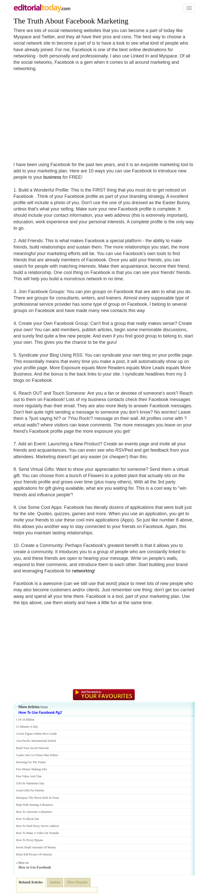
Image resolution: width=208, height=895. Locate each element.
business (52, 177)
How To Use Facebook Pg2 (40, 712)
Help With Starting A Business (34, 805)
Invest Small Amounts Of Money (36, 847)
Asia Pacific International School (36, 741)
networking (83, 570)
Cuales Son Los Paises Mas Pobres (37, 755)
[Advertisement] (56, 113)
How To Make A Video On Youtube (37, 833)
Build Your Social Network (32, 748)
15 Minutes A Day (27, 726)
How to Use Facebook (35, 867)
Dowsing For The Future (31, 762)
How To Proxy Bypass (29, 840)
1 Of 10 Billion (25, 719)
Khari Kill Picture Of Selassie (34, 854)
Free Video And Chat (28, 776)
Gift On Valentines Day (30, 783)
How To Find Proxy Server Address (37, 826)
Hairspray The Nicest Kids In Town (37, 797)
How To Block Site (27, 819)
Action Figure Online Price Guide (36, 733)
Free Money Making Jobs (31, 769)
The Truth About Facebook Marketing (71, 21)
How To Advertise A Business (34, 812)
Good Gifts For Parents (30, 790)
